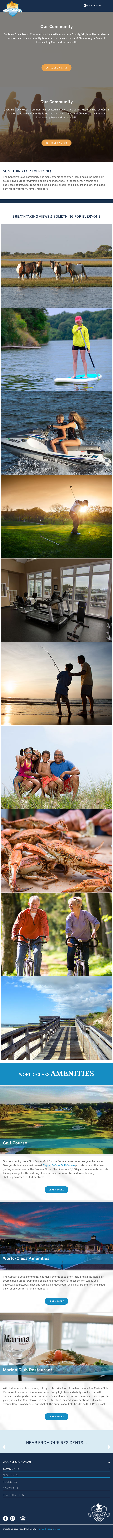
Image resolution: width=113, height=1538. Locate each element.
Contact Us (10, 1488)
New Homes (10, 1475)
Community (11, 1469)
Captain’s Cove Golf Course (59, 1165)
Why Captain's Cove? (17, 1462)
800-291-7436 (92, 5)
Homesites (10, 1482)
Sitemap (56, 1529)
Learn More (56, 1189)
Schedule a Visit (56, 67)
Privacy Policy (44, 1529)
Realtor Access (13, 1495)
